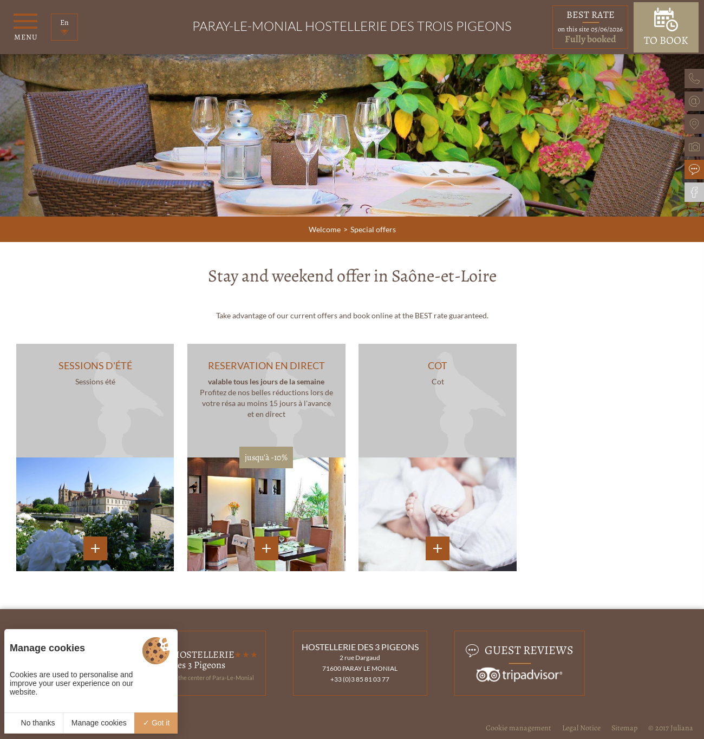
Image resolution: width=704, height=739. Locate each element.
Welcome (325, 229)
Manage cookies (99, 722)
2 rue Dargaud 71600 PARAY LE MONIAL (359, 662)
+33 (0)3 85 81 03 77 (359, 679)
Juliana (681, 728)
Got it (156, 722)
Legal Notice (581, 728)
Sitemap (624, 728)
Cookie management (518, 728)
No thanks (33, 722)
